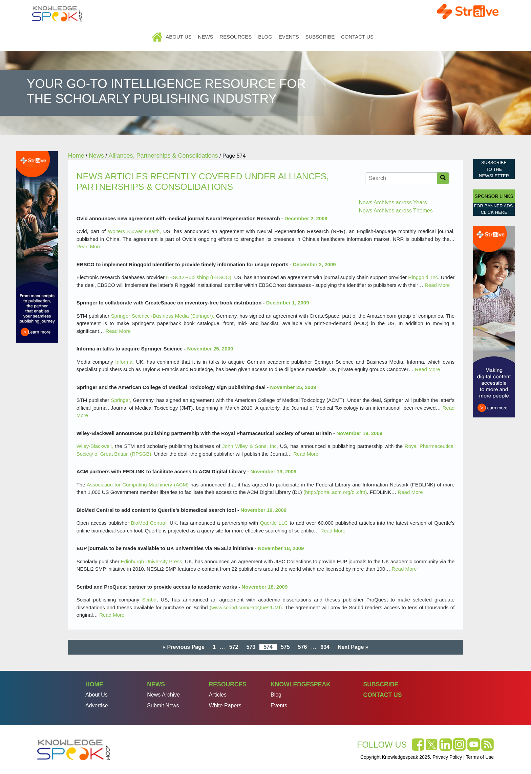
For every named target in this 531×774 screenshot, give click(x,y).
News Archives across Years (393, 202)
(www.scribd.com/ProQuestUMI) (246, 607)
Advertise (96, 705)
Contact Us (357, 37)
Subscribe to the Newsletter (494, 169)
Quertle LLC (274, 523)
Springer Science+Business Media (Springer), (162, 316)
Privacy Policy (447, 757)
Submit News (163, 705)
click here (494, 212)
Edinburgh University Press (151, 561)
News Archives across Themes (395, 210)
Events (289, 37)
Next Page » (353, 647)
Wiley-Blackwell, (95, 446)
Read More (89, 246)
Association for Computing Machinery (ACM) (138, 484)
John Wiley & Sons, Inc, (250, 446)
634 (325, 647)
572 (233, 647)
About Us (178, 37)
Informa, (124, 362)
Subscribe (320, 37)
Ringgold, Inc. (423, 277)
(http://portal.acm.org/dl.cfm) (335, 492)
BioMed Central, (149, 523)
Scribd (149, 599)
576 (302, 647)
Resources (235, 37)
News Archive (163, 695)
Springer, (121, 400)
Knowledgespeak (301, 684)
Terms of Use (480, 757)
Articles (218, 695)
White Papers (225, 705)
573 (250, 647)
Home (157, 37)
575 (285, 647)
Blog (265, 37)
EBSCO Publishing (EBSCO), (199, 277)
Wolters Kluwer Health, (134, 231)
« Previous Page (184, 647)
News (205, 37)
